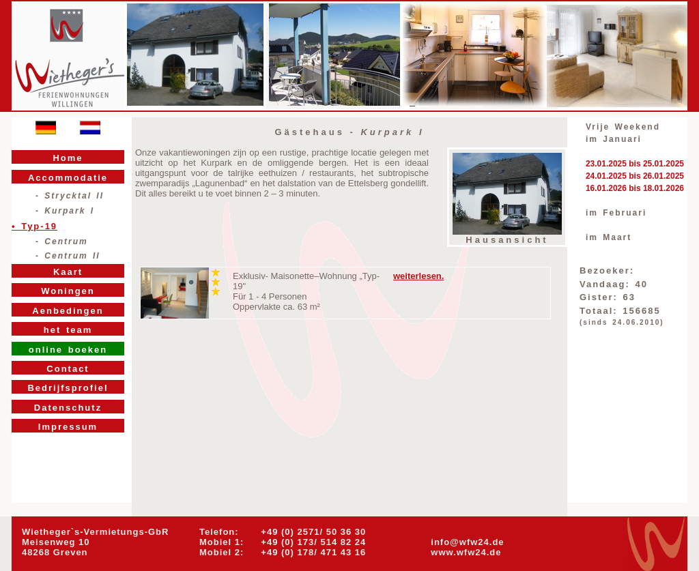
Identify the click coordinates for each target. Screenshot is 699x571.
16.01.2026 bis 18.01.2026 (635, 188)
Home (68, 158)
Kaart (68, 272)
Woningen (68, 291)
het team (68, 330)
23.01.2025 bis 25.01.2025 (635, 164)
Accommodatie (68, 178)
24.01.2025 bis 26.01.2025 (635, 176)
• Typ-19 (34, 226)
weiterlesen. (418, 276)
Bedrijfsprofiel (67, 388)
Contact (67, 369)
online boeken (68, 350)
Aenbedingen (67, 311)
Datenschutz (68, 407)
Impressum (68, 427)
